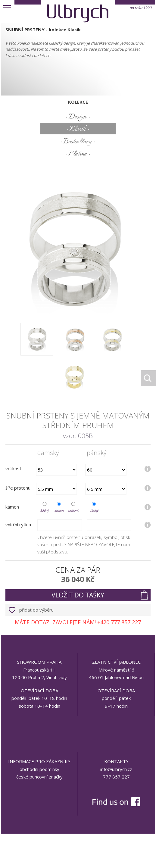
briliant (73, 510)
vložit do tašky (77, 595)
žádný (44, 510)
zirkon (59, 510)
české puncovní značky (39, 777)
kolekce (78, 102)
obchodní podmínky (39, 769)
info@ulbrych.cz (116, 769)
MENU (7, 7)
